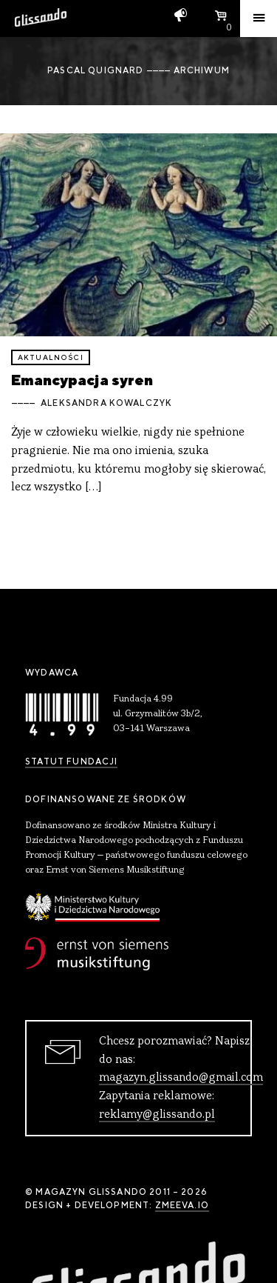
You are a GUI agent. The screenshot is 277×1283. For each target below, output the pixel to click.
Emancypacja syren (82, 379)
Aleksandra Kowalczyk (106, 403)
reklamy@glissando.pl (157, 1115)
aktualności (50, 357)
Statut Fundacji (71, 761)
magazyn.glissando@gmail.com (181, 1078)
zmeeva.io (182, 1205)
